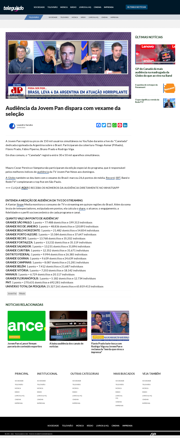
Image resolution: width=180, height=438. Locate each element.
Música (64, 7)
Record (110, 177)
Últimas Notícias (136, 7)
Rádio (73, 7)
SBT (118, 177)
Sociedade (39, 7)
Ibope (20, 204)
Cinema (97, 7)
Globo (12, 177)
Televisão (52, 7)
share (82, 208)
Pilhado (22, 293)
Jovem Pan (12, 293)
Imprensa (109, 7)
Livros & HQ (85, 7)
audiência (43, 171)
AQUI (24, 187)
